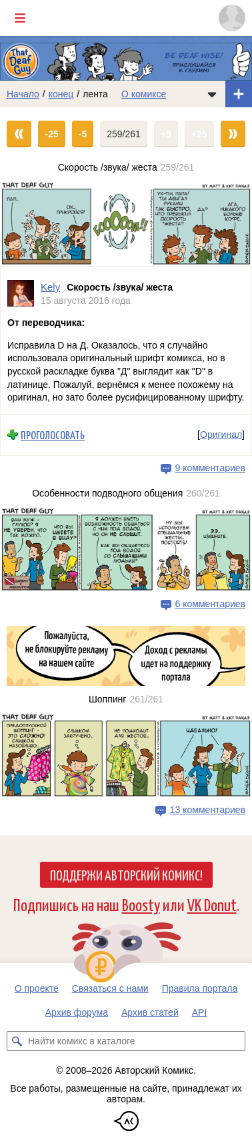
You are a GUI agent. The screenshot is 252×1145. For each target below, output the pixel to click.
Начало (23, 94)
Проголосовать (53, 435)
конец (61, 94)
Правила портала (200, 988)
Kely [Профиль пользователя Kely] (50, 287)
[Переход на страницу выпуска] (126, 223)
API (199, 1012)
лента (95, 94)
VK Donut (212, 904)
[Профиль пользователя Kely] (20, 293)
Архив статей (150, 1012)
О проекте (37, 988)
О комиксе (143, 94)
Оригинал (221, 434)
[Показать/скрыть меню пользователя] (232, 18)
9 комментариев (210, 467)
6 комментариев (210, 603)
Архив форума (76, 1012)
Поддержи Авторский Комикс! (126, 874)
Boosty (141, 904)
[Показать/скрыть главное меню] (20, 18)
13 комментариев (207, 809)
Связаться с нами (110, 988)
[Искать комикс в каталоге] (16, 1041)
